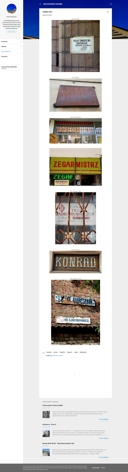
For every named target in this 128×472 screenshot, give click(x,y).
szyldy (76, 352)
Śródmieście (83, 352)
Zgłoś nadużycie (6, 51)
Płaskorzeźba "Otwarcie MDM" (53, 405)
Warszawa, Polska (57, 355)
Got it (103, 467)
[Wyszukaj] (111, 4)
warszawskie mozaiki (52, 4)
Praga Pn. (69, 352)
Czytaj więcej (104, 419)
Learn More (96, 467)
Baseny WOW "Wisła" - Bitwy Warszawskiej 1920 (58, 443)
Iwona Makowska (12, 16)
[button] (108, 12)
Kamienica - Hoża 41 (49, 424)
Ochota (55, 352)
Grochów (49, 352)
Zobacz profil (11, 31)
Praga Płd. (62, 352)
